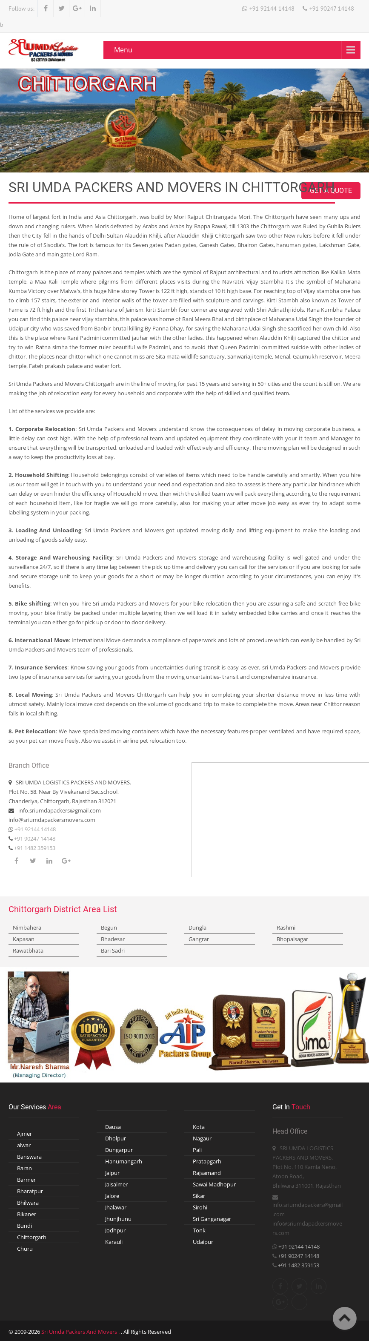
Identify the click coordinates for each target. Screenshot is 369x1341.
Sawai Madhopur (214, 1184)
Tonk (199, 1230)
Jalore (112, 1196)
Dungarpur (119, 1150)
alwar (24, 1145)
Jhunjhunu (118, 1219)
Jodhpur (115, 1230)
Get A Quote (331, 191)
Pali (197, 1150)
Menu (123, 50)
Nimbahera (27, 927)
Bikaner (26, 1214)
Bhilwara (28, 1202)
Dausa (113, 1127)
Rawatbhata (28, 950)
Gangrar (199, 939)
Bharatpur (30, 1191)
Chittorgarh (31, 1237)
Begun (109, 927)
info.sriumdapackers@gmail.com (59, 810)
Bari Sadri (113, 950)
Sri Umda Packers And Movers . (81, 1331)
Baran (24, 1168)
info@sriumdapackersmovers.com (52, 820)
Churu (25, 1248)
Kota (199, 1127)
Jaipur (112, 1173)
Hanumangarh (123, 1161)
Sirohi (200, 1207)
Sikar (199, 1196)
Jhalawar (115, 1207)
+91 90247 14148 (331, 8)
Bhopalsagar (292, 939)
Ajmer (24, 1133)
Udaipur (203, 1242)
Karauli (114, 1242)
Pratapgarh (207, 1161)
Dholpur (115, 1138)
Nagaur (202, 1138)
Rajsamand (207, 1173)
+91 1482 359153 (34, 848)
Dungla (197, 927)
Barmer (26, 1179)
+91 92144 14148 (272, 8)
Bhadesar (113, 939)
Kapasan (23, 939)
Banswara (29, 1156)
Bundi (24, 1225)
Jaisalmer (116, 1184)
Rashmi (286, 927)
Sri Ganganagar (212, 1219)
